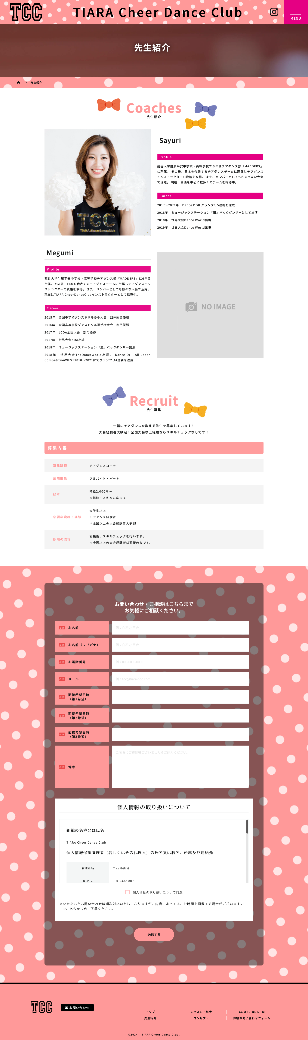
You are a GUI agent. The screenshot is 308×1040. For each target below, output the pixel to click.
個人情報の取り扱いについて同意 (158, 892)
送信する (154, 934)
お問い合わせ (77, 1007)
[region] (154, 851)
